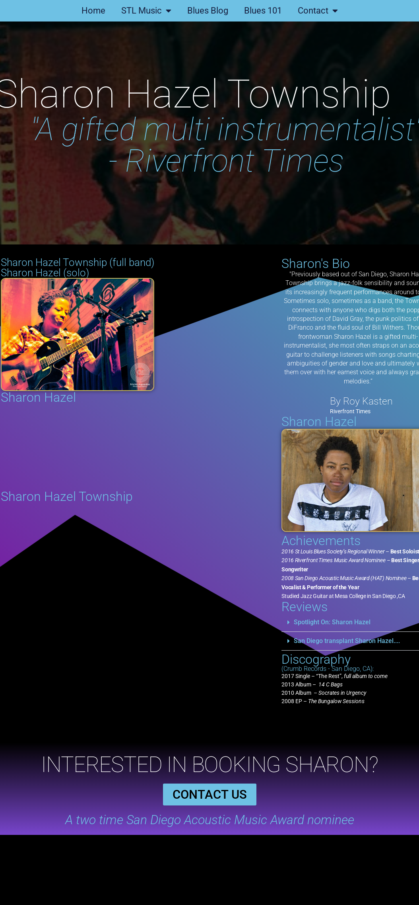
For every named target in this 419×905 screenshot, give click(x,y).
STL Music (146, 10)
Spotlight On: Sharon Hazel (373, 622)
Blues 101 (263, 11)
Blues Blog (207, 11)
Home (93, 11)
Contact (318, 10)
